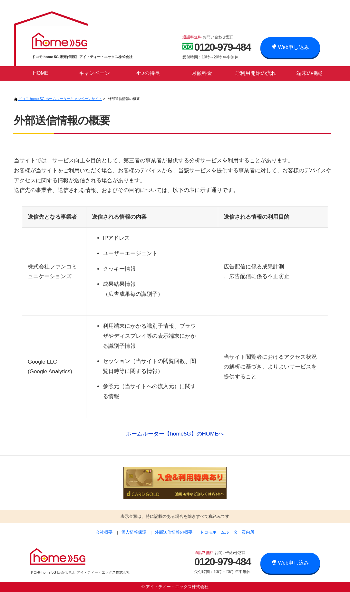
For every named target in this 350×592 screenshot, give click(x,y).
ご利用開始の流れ (255, 73)
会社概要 (104, 532)
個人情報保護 (133, 532)
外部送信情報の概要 (173, 532)
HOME (40, 73)
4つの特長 (148, 73)
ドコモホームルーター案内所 (227, 532)
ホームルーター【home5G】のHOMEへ (175, 434)
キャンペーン (94, 73)
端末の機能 (309, 73)
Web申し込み (290, 47)
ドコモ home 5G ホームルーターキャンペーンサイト (58, 99)
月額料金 (201, 73)
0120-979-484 (216, 46)
